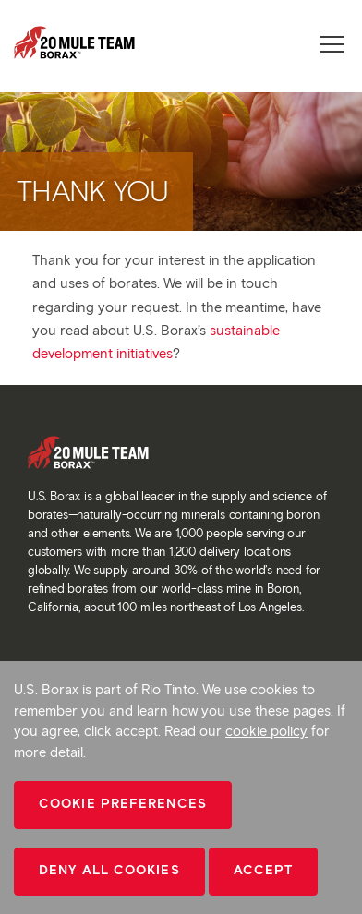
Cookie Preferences (123, 804)
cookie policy (266, 731)
